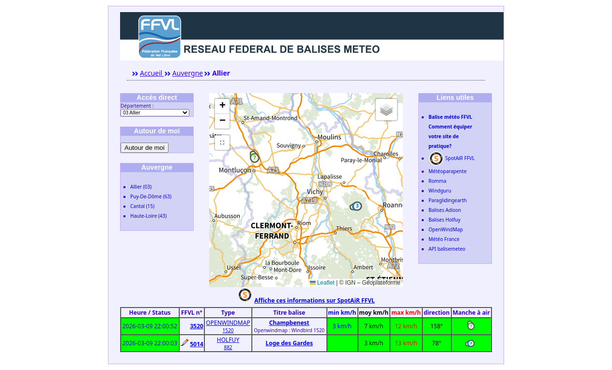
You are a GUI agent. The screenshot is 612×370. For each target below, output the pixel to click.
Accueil (152, 73)
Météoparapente (447, 171)
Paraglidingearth (447, 200)
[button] (254, 158)
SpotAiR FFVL (451, 158)
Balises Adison (444, 210)
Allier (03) (141, 186)
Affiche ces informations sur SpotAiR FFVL (314, 300)
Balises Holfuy (444, 219)
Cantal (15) (142, 206)
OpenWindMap (445, 229)
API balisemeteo (446, 248)
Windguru (439, 190)
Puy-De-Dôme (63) (150, 196)
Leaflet (322, 282)
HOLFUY (228, 340)
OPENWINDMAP (228, 323)
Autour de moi (144, 147)
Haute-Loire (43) (148, 215)
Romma (437, 180)
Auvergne (187, 73)
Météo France (443, 239)
